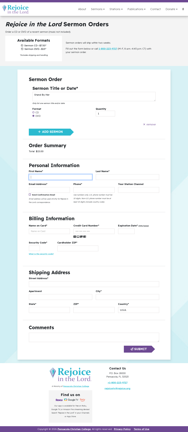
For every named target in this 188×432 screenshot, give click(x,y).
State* (32, 304)
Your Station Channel (131, 184)
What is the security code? (41, 254)
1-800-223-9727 (108, 48)
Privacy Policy (122, 429)
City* (99, 291)
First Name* (36, 171)
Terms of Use (141, 429)
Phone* (77, 184)
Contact (155, 9)
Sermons (96, 9)
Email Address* (38, 184)
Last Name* (102, 171)
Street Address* (38, 278)
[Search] (183, 9)
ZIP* (76, 304)
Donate (170, 9)
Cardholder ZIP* (67, 242)
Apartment (35, 291)
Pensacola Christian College (76, 386)
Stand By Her (94, 96)
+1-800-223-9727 (117, 382)
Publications (135, 9)
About (82, 9)
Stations (114, 9)
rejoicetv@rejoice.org (117, 388)
